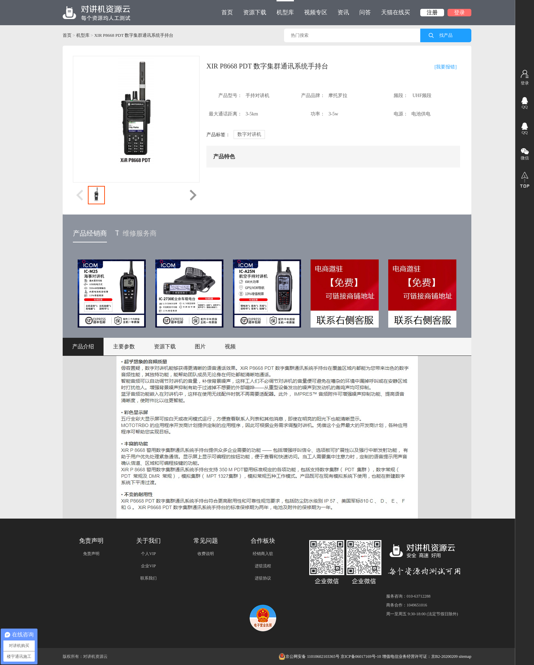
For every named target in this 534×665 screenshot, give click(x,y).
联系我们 (148, 578)
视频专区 (315, 12)
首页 (227, 12)
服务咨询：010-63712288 (408, 596)
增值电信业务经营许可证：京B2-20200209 (420, 656)
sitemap (465, 656)
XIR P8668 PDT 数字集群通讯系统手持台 (134, 35)
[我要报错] (446, 66)
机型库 (285, 8)
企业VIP (148, 566)
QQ (525, 107)
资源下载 (254, 12)
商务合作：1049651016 (406, 605)
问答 (365, 12)
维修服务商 (136, 233)
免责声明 (91, 553)
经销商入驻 (263, 553)
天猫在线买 (395, 12)
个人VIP (148, 553)
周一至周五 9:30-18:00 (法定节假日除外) (422, 614)
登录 (459, 12)
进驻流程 (263, 566)
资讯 (343, 12)
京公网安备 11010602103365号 (309, 656)
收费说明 (206, 553)
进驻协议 (263, 578)
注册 (432, 12)
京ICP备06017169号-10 (361, 656)
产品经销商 (90, 233)
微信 (525, 158)
